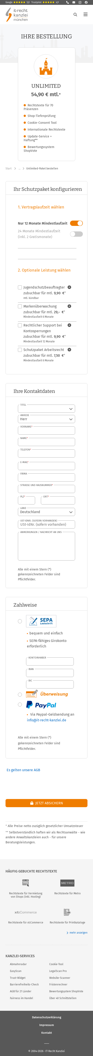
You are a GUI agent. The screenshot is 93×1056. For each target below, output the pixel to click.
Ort (45, 496)
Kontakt (46, 1032)
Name (23, 438)
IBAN (31, 669)
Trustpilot (45, 2)
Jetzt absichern (46, 803)
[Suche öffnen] (75, 14)
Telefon (25, 449)
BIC (30, 680)
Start (8, 168)
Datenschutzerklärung (46, 1017)
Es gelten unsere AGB (23, 770)
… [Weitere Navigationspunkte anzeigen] (20, 168)
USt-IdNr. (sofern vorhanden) (38, 520)
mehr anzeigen (76, 933)
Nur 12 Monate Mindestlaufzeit (42, 223)
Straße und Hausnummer (36, 485)
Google (18, 2)
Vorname (25, 426)
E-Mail (23, 462)
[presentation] (53, 781)
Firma (23, 473)
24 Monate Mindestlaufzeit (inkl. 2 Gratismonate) (39, 234)
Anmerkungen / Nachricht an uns (41, 532)
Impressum (46, 1024)
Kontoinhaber (37, 657)
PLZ (22, 496)
